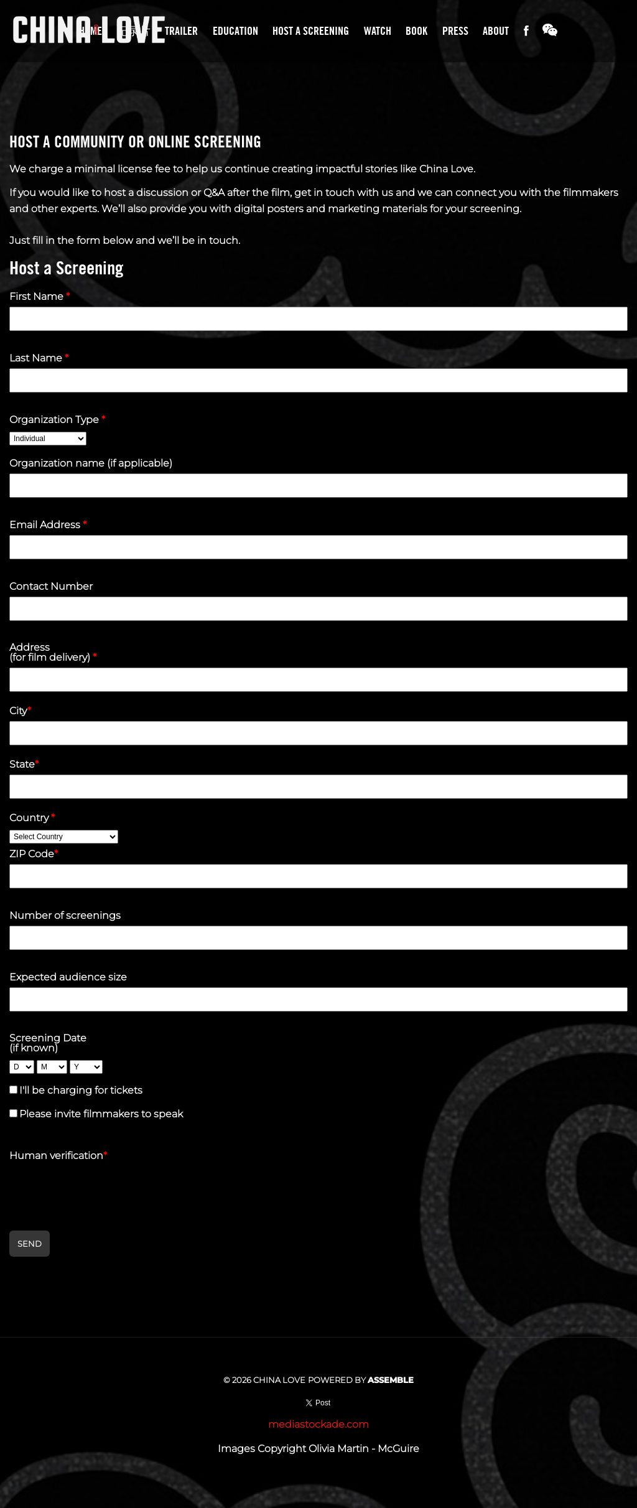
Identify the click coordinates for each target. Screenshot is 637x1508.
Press (455, 31)
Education (235, 31)
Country (32, 818)
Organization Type (57, 420)
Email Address (47, 525)
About (496, 31)
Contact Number (51, 587)
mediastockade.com (318, 1424)
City (20, 711)
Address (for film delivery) (52, 653)
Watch (377, 31)
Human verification (58, 1156)
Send (29, 1244)
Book (416, 31)
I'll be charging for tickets (80, 1090)
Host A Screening (310, 31)
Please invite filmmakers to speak (101, 1114)
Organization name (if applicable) (90, 463)
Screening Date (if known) (47, 1043)
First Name (39, 297)
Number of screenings (65, 916)
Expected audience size (68, 977)
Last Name (38, 358)
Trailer (181, 31)
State (24, 765)
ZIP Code (33, 854)
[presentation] (103, 1190)
